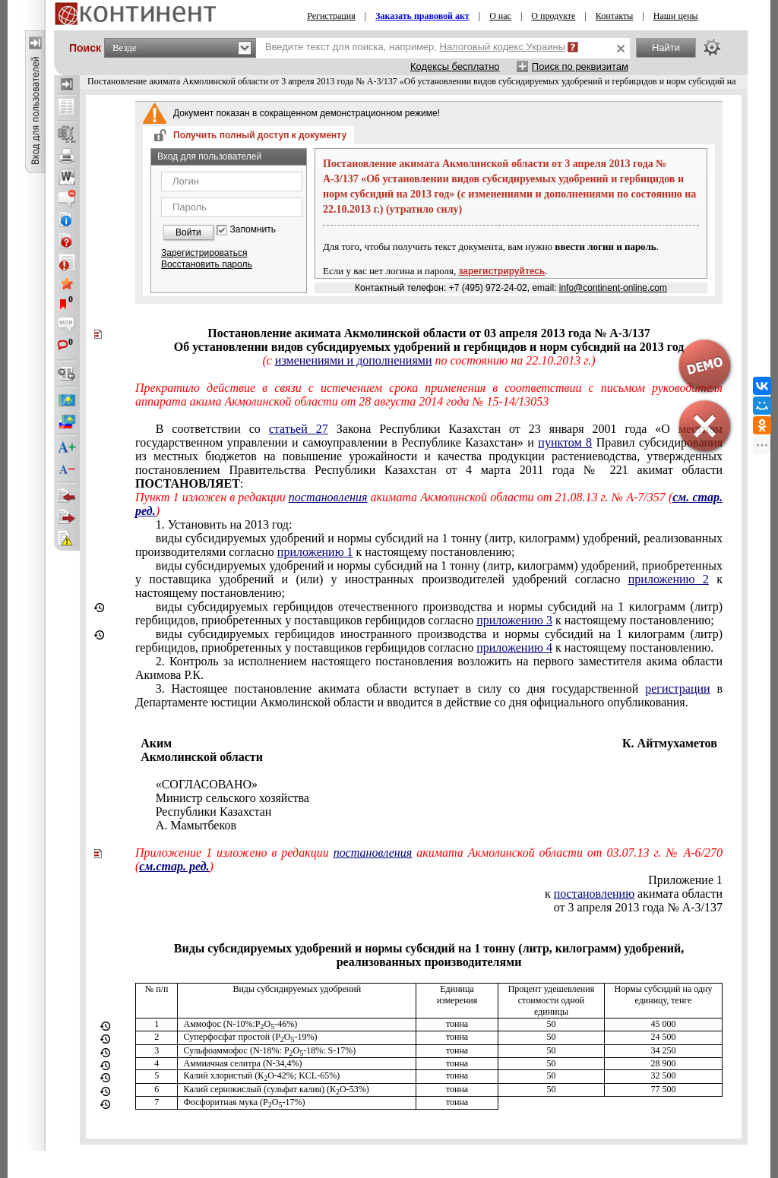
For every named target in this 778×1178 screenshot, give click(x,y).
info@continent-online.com (613, 288)
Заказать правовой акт (422, 16)
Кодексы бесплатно (455, 66)
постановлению (594, 893)
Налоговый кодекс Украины (503, 46)
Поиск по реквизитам (580, 66)
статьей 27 (298, 428)
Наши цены (675, 16)
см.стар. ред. (174, 866)
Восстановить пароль (206, 264)
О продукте (553, 16)
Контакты (615, 16)
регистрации (677, 688)
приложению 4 (514, 647)
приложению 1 (315, 551)
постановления (328, 497)
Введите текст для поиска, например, (415, 46)
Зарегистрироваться (204, 253)
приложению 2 (668, 579)
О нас (500, 16)
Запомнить (253, 230)
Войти (188, 232)
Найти (666, 47)
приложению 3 (514, 620)
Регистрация (331, 16)
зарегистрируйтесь (502, 271)
